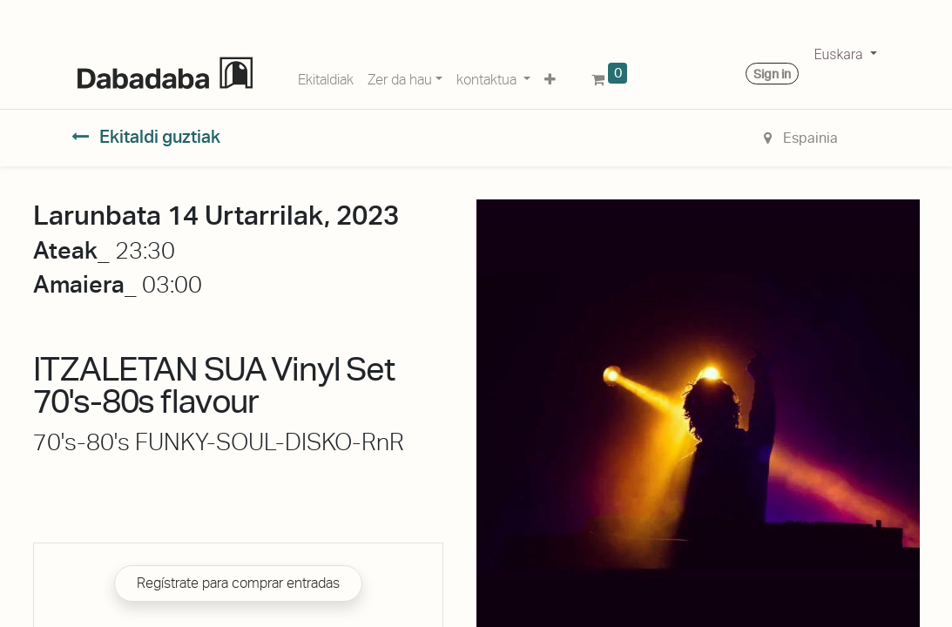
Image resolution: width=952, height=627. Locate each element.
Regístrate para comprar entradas (238, 583)
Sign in (772, 74)
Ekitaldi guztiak (146, 136)
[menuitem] (326, 77)
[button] (550, 77)
